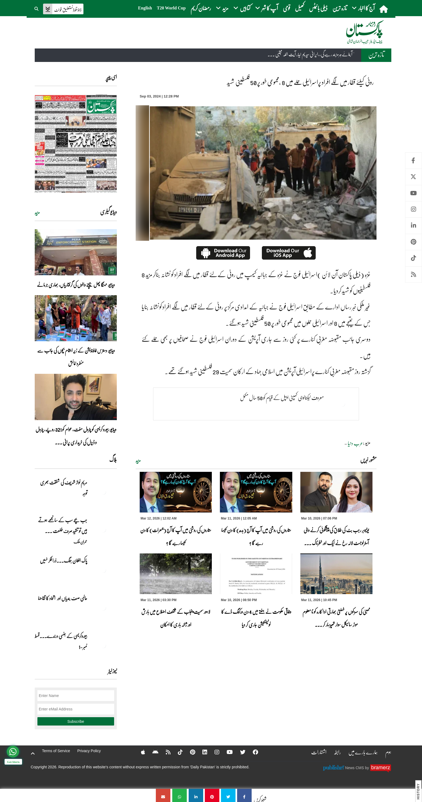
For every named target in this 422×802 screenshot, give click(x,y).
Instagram (413, 209)
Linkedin (413, 225)
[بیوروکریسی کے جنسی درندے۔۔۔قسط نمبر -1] (103, 645)
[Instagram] (213, 751)
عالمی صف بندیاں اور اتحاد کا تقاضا (62, 598)
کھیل (299, 8)
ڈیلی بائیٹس (318, 8)
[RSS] (165, 751)
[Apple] (139, 751)
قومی (286, 8)
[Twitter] (239, 751)
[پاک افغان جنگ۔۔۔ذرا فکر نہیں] (103, 570)
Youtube (413, 193)
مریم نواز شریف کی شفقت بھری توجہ (63, 487)
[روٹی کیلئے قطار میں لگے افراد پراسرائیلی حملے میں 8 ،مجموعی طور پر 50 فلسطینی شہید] (244, 795)
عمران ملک (80, 541)
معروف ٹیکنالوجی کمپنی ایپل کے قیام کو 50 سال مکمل (282, 397)
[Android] (152, 751)
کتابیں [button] (241, 8)
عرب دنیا (355, 443)
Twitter (413, 177)
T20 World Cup (171, 8)
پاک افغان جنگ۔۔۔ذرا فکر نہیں (63, 560)
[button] (37, 8)
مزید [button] (222, 8)
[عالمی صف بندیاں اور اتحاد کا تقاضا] (103, 607)
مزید (138, 460)
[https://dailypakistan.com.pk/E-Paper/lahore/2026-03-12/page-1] (76, 143)
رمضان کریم (201, 8)
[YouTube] (226, 751)
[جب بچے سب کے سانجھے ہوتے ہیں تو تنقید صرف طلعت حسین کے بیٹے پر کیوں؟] (103, 529)
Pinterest (413, 242)
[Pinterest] (189, 751)
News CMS (355, 767)
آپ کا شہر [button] (266, 8)
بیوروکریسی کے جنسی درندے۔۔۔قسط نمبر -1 (61, 641)
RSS (413, 275)
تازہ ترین (339, 8)
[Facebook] (252, 751)
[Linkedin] (201, 751)
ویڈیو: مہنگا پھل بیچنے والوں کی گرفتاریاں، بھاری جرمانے (76, 285)
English (145, 8)
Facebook (413, 161)
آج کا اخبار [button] (363, 8)
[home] (384, 9)
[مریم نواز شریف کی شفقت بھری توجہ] (103, 492)
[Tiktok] (177, 751)
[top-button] (33, 753)
